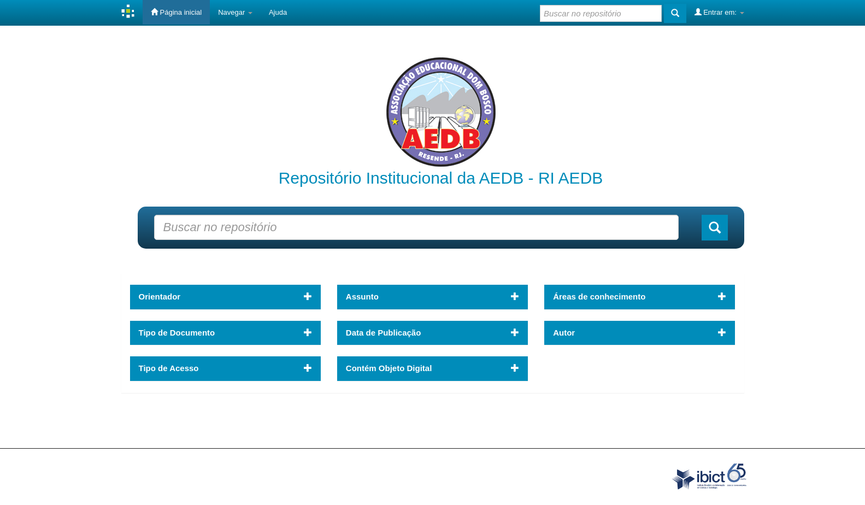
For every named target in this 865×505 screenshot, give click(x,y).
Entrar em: (719, 12)
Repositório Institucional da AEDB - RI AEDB (441, 178)
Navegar (235, 12)
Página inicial (176, 12)
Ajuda (278, 12)
